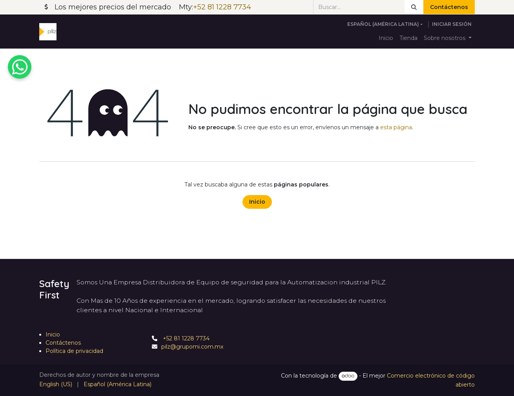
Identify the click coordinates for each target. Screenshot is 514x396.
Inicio (257, 201)
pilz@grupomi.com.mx (192, 346)
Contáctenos (449, 7)
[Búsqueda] (414, 7)
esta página (396, 127)
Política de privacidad (74, 350)
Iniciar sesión (452, 24)
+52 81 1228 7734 (185, 338)
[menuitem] (385, 38)
